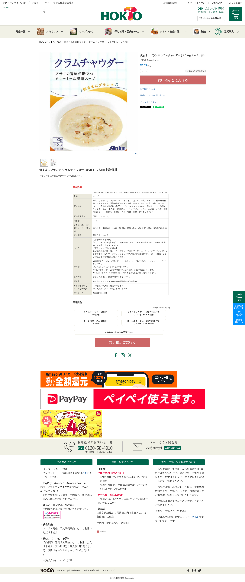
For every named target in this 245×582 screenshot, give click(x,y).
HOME (42, 42)
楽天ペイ (59, 483)
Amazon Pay (73, 483)
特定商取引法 (74, 570)
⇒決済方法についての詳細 (57, 560)
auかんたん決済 (49, 491)
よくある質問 (235, 3)
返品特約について (148, 89)
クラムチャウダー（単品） (96, 313)
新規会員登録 (170, 3)
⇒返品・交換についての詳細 (171, 511)
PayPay (47, 483)
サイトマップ (108, 570)
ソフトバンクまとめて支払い (63, 487)
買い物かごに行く (122, 342)
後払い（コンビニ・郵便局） (59, 505)
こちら (86, 473)
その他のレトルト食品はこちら (119, 332)
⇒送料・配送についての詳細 (113, 522)
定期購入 (229, 31)
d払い (85, 487)
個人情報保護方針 (91, 570)
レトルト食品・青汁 (58, 42)
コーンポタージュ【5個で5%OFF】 (143, 322)
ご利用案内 (217, 3)
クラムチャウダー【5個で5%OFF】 (143, 313)
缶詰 (203, 31)
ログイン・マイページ (194, 3)
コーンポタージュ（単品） (96, 322)
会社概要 (61, 570)
